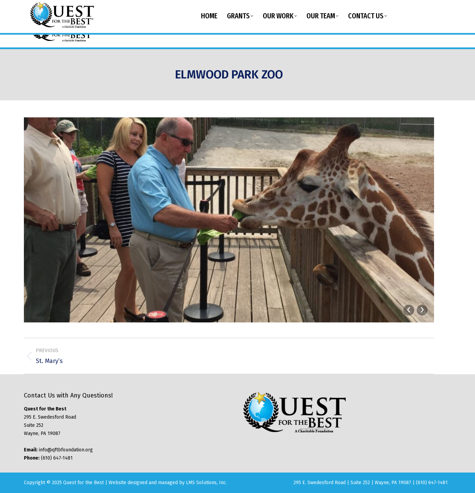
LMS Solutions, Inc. (206, 482)
